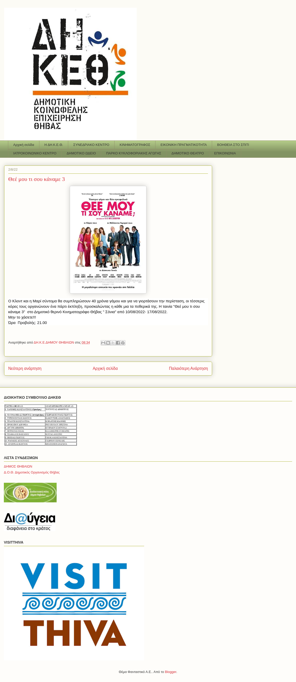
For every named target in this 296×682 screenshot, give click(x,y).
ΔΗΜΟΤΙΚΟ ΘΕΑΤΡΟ (187, 153)
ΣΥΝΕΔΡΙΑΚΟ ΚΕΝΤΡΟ (91, 145)
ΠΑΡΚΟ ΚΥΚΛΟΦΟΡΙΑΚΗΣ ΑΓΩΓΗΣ (133, 153)
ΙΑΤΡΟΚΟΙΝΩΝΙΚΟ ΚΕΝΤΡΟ (35, 153)
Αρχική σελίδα (23, 145)
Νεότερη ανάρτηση (24, 368)
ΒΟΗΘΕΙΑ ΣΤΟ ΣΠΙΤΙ (233, 145)
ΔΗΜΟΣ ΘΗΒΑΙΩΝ (18, 466)
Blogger (170, 672)
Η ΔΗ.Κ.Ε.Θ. (54, 145)
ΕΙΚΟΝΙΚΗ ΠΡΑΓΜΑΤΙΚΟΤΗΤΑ (184, 145)
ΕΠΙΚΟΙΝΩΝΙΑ (225, 153)
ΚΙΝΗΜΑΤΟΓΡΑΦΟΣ (135, 145)
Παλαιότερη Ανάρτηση (188, 368)
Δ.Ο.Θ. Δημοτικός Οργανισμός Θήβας (32, 472)
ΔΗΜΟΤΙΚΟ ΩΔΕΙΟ (81, 153)
